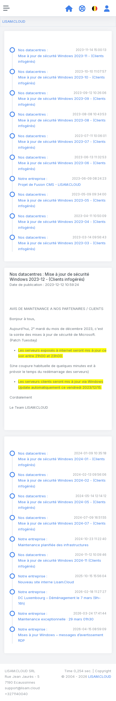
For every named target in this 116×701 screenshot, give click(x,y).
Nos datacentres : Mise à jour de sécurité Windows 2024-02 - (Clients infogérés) (62, 480)
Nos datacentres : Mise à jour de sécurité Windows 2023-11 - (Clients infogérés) (61, 56)
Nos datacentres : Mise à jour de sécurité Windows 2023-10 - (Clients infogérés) (61, 77)
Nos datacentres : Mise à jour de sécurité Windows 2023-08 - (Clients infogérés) (62, 120)
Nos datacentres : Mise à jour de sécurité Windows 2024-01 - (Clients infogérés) (61, 459)
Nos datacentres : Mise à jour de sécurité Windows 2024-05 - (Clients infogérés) (62, 502)
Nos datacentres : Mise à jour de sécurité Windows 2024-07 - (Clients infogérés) (62, 523)
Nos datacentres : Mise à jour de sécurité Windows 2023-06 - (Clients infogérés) (62, 163)
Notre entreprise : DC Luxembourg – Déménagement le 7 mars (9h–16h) (59, 597)
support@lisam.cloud (22, 688)
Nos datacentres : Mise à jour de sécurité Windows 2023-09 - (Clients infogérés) (62, 99)
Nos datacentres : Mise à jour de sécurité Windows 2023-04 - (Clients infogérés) (62, 222)
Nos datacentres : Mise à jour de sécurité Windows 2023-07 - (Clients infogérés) (62, 141)
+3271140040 (16, 694)
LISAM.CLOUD (13, 21)
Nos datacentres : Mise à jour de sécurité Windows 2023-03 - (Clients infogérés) (62, 243)
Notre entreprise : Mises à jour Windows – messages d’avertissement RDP (60, 635)
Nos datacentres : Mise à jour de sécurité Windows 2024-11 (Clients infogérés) (59, 560)
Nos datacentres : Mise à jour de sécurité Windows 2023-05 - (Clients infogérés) (62, 200)
